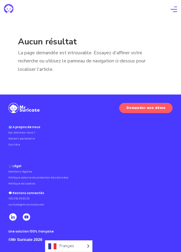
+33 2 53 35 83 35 (18, 198)
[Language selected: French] (68, 246)
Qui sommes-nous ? (21, 132)
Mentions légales (20, 171)
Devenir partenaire (21, 138)
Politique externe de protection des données (38, 177)
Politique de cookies (21, 183)
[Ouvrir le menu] (173, 10)
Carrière (14, 144)
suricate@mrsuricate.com (26, 204)
